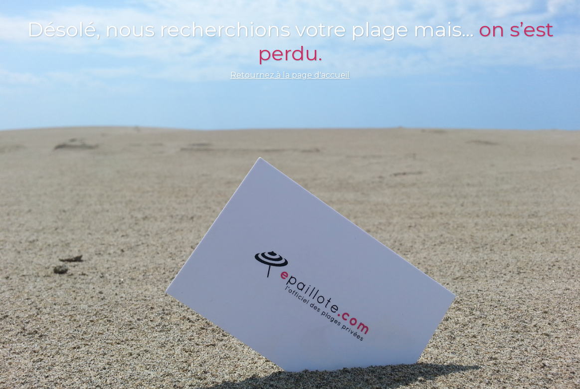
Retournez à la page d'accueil (290, 75)
